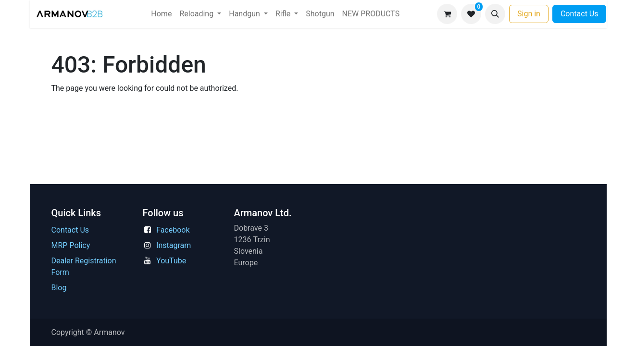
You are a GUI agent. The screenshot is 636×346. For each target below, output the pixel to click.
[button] (495, 14)
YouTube (171, 260)
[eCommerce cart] (447, 14)
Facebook (172, 230)
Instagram (173, 245)
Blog (59, 287)
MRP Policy (70, 245)
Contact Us (580, 13)
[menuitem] (161, 14)
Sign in (528, 13)
